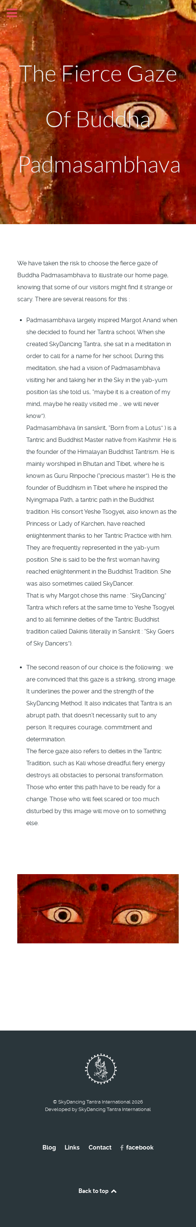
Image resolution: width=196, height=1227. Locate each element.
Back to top (98, 1190)
